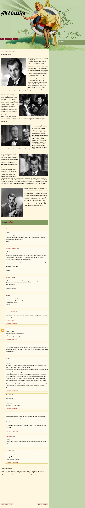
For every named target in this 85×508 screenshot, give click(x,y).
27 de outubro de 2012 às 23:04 (12, 408)
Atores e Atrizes (10, 222)
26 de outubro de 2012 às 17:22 (12, 390)
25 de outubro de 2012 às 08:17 (12, 323)
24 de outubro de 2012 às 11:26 (12, 290)
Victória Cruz (9, 328)
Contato (15, 38)
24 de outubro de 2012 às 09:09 (12, 243)
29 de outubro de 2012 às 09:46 (12, 462)
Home (2, 38)
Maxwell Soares (9, 344)
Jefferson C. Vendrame (11, 248)
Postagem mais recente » (7, 504)
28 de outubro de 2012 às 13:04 (12, 431)
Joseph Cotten (6, 55)
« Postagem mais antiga (42, 504)
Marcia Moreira (9, 436)
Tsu (6, 358)
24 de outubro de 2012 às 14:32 (12, 307)
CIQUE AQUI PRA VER (12, 429)
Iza (6, 295)
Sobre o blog (9, 38)
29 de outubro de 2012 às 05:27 (12, 446)
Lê (6, 232)
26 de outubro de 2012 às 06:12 (12, 353)
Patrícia (7, 412)
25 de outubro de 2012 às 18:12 (12, 339)
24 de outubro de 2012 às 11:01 (12, 272)
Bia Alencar (8, 450)
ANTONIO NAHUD (10, 311)
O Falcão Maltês (10, 320)
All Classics (13, 13)
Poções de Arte (9, 277)
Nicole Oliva (9, 394)
